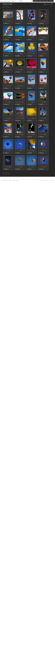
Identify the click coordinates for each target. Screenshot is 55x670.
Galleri (50, 4)
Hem (1, 180)
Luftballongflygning (7, 69)
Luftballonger (42, 53)
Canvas (17, 180)
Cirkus (31, 69)
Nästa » (8, 7)
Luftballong (19, 69)
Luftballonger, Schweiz (19, 118)
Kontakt (14, 180)
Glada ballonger (31, 53)
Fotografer (10, 180)
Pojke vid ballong (19, 134)
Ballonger (7, 37)
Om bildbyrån (5, 180)
